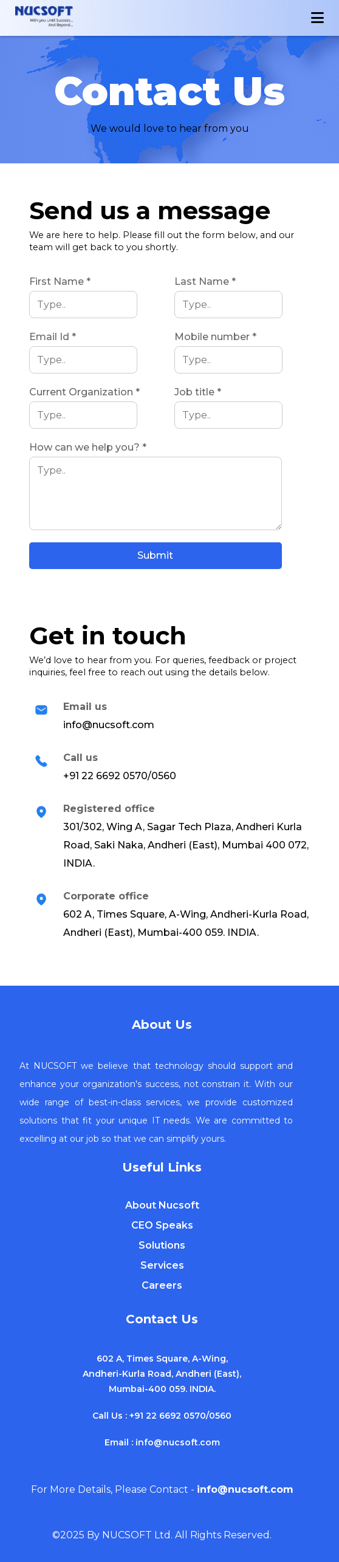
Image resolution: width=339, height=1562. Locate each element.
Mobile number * (215, 337)
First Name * (60, 281)
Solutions (162, 1245)
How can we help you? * (87, 447)
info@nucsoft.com (177, 1442)
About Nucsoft (162, 1205)
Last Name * (205, 281)
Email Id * (52, 337)
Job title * (197, 392)
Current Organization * (84, 392)
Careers (162, 1285)
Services (162, 1265)
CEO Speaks (162, 1225)
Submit (155, 555)
